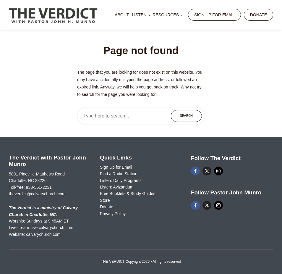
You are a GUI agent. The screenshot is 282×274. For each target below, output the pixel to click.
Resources (166, 14)
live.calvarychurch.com (52, 227)
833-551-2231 (39, 187)
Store (105, 200)
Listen (139, 14)
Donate (258, 14)
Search (186, 115)
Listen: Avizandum (116, 187)
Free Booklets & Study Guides (127, 193)
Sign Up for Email (214, 14)
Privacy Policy (113, 213)
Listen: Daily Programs (121, 180)
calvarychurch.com (43, 234)
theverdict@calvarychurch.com (37, 193)
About (122, 14)
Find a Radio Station (118, 173)
